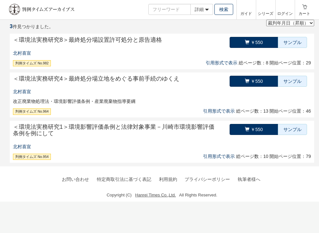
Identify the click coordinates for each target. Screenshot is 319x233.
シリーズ (265, 13)
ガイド (246, 13)
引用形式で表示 (221, 62)
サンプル (292, 42)
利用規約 (168, 179)
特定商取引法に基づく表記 (124, 179)
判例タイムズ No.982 (32, 63)
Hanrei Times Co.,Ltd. (155, 195)
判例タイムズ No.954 (32, 157)
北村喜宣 (22, 53)
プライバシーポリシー (207, 179)
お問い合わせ (75, 179)
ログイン (285, 13)
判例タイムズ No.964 (32, 111)
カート (304, 13)
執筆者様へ (249, 179)
